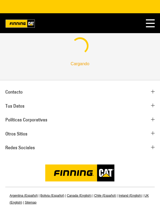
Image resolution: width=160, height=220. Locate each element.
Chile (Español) (105, 195)
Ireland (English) (130, 195)
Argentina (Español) (24, 195)
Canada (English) (79, 195)
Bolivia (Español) (52, 195)
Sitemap (30, 202)
